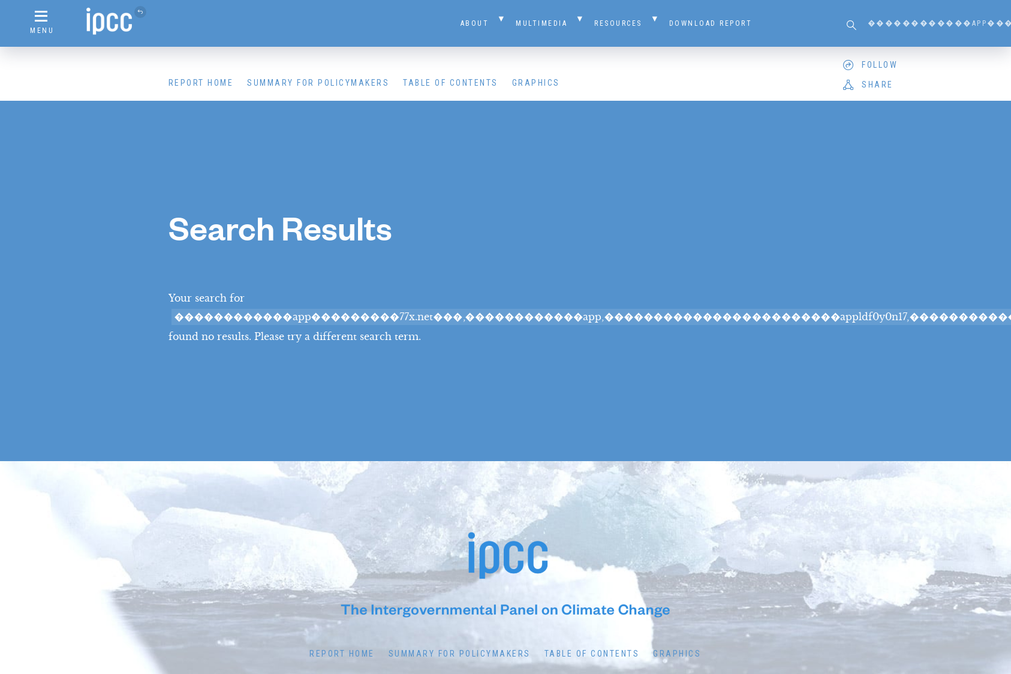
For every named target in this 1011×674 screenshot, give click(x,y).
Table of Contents (450, 83)
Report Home (201, 83)
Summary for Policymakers (318, 83)
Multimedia (541, 23)
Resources (618, 23)
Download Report (711, 23)
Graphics (536, 83)
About (475, 23)
